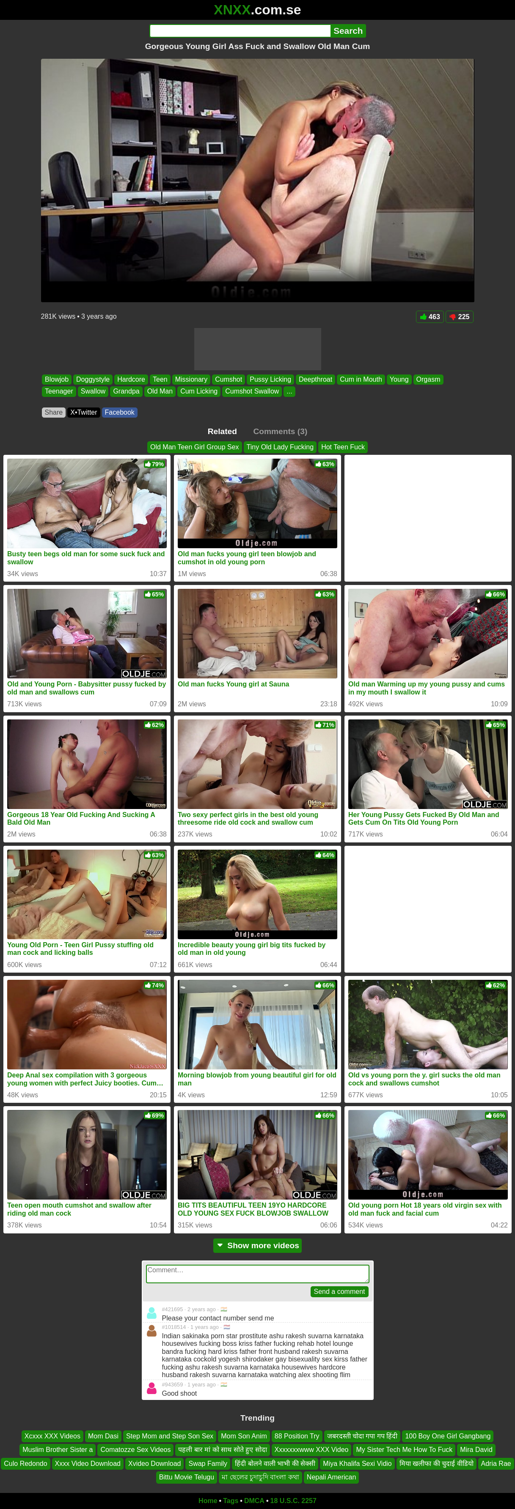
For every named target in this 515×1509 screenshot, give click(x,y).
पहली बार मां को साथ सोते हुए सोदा (222, 1449)
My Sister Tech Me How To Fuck (404, 1449)
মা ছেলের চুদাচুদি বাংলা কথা (260, 1477)
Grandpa (126, 391)
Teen (160, 379)
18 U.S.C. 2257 (293, 1500)
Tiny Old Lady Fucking (280, 447)
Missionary (191, 379)
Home (207, 1500)
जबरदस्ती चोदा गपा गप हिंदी (362, 1436)
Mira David (476, 1449)
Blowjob (57, 379)
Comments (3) (280, 431)
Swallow (92, 391)
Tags (230, 1500)
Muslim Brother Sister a (57, 1449)
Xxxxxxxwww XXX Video (312, 1449)
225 (459, 316)
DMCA (254, 1500)
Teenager (59, 391)
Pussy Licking (270, 379)
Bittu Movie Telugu (186, 1477)
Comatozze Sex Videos (135, 1449)
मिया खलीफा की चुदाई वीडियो (436, 1463)
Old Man (159, 391)
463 (430, 316)
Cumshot (228, 379)
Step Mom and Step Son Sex (169, 1436)
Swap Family (207, 1463)
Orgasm (428, 379)
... (289, 391)
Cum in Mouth (361, 379)
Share (54, 412)
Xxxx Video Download (88, 1463)
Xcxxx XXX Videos (52, 1436)
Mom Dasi (103, 1436)
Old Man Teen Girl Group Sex (194, 447)
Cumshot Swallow (252, 391)
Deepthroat (315, 379)
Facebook (120, 412)
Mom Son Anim (244, 1436)
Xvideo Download (154, 1463)
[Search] (240, 31)
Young (398, 379)
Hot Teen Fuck (343, 447)
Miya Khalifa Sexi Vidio (357, 1463)
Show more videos (257, 1245)
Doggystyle (93, 379)
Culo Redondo (25, 1463)
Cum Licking (199, 391)
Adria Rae (496, 1463)
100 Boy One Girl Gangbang (447, 1436)
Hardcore (131, 379)
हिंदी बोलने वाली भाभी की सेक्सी (275, 1463)
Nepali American (331, 1477)
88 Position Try (297, 1436)
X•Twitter (83, 412)
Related (222, 431)
